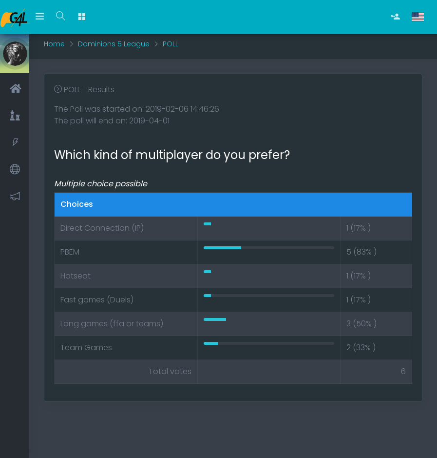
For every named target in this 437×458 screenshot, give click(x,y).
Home (54, 44)
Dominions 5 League (114, 44)
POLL (170, 44)
